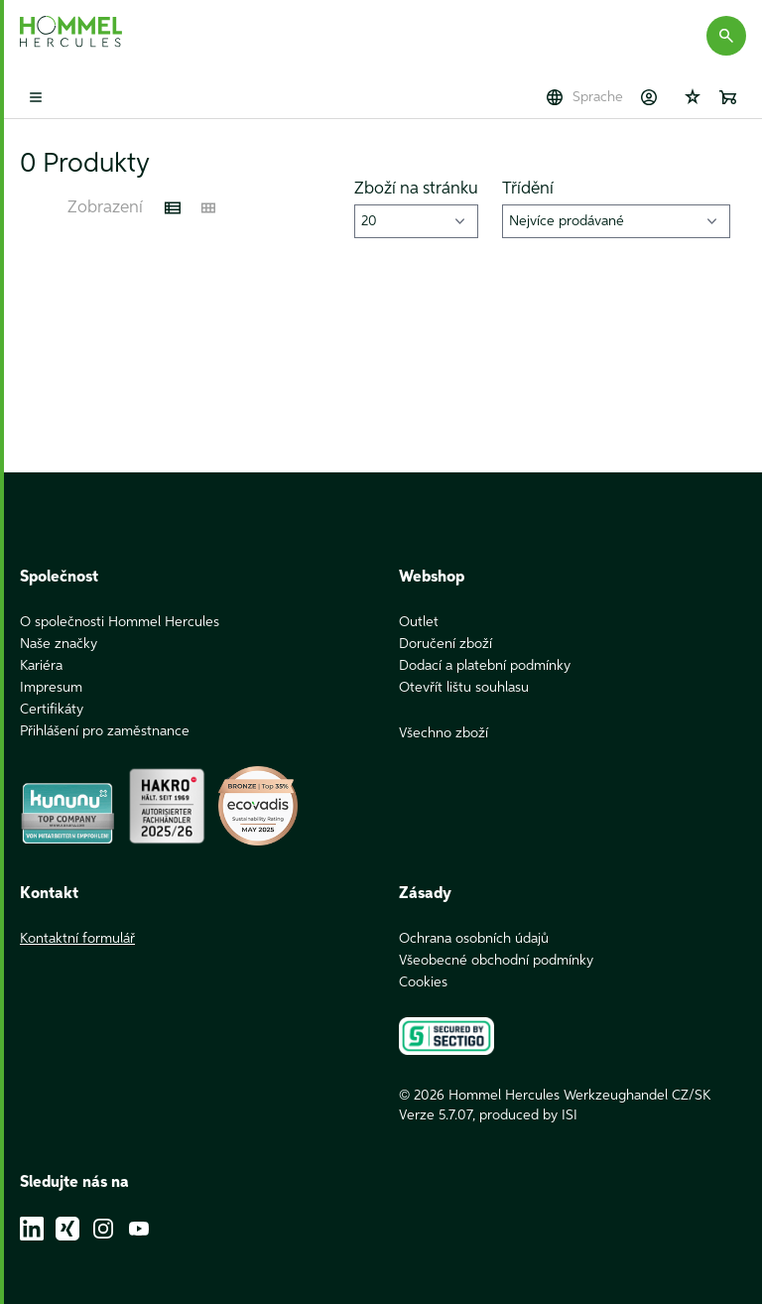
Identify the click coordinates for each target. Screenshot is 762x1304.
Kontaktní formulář (77, 939)
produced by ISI (528, 1115)
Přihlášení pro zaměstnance (105, 731)
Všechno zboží (443, 733)
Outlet (419, 622)
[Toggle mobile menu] (36, 97)
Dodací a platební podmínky (485, 666)
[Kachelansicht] (208, 208)
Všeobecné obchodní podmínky (496, 961)
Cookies (423, 982)
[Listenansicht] (173, 208)
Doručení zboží (445, 644)
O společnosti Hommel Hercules (119, 622)
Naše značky (58, 644)
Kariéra (41, 666)
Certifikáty (51, 710)
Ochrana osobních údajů (474, 939)
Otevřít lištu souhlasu (464, 688)
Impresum (51, 688)
